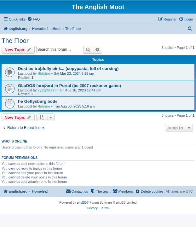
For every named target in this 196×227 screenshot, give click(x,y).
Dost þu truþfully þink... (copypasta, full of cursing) (68, 68)
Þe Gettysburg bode (37, 101)
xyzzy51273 (46, 90)
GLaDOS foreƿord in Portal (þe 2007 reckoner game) (69, 85)
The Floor (15, 40)
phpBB (81, 202)
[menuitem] (33, 19)
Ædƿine (43, 73)
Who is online (14, 141)
